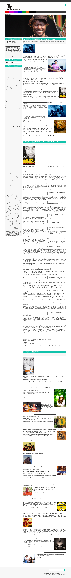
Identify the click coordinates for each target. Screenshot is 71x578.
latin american (17, 154)
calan (10, 94)
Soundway (48, 355)
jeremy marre (12, 142)
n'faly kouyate (12, 173)
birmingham (7, 86)
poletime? (7, 186)
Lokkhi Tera (7, 158)
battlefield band (8, 83)
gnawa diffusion (9, 127)
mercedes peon (8, 170)
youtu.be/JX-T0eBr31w (38, 81)
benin (16, 84)
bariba (14, 81)
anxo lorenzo (16, 74)
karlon (6, 150)
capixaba (20, 95)
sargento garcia (11, 201)
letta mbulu (14, 156)
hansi (8, 132)
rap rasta (18, 191)
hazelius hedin (11, 132)
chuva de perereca (17, 101)
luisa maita (16, 160)
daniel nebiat (10, 106)
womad (10, 228)
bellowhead (11, 84)
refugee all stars (16, 192)
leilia (18, 155)
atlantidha (9, 76)
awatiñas (12, 77)
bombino (17, 88)
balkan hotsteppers (9, 80)
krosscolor (9, 153)
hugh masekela (16, 136)
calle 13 (12, 94)
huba (13, 136)
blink (8, 87)
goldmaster (19, 127)
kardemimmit (12, 149)
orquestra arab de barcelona (13, 178)
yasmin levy (15, 232)
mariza (18, 166)
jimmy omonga (16, 142)
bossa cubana (16, 90)
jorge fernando (9, 145)
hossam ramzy (11, 135)
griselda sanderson (10, 129)
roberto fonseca (16, 195)
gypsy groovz (11, 130)
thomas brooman (12, 217)
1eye (6, 68)
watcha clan (7, 227)
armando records (17, 75)
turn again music (9, 222)
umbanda (17, 222)
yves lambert (15, 233)
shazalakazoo (18, 204)
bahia (18, 78)
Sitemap (53, 573)
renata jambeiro (8, 193)
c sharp (17, 93)
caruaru (12, 97)
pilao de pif (9, 185)
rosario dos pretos (11, 197)
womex (12, 228)
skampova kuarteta (10, 208)
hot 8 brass (15, 135)
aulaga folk (12, 76)
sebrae (6, 202)
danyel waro (13, 106)
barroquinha (11, 82)
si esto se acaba (12, 205)
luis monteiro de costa (11, 160)
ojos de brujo (9, 177)
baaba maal (7, 78)
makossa (11, 163)
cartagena (9, 97)
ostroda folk (7, 179)
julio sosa (15, 147)
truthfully (18, 221)
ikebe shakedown (15, 138)
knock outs (9, 152)
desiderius (7, 108)
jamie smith (17, 141)
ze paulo (9, 234)
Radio (34, 12)
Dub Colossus (27, 355)
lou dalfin (15, 159)
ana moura (11, 72)
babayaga (13, 78)
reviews (7, 194)
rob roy (13, 195)
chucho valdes (13, 101)
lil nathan (19, 156)
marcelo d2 (18, 164)
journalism (14, 145)
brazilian (17, 91)
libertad (16, 156)
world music (15, 228)
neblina (15, 174)
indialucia (8, 139)
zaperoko (7, 234)
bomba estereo (8, 88)
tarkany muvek (10, 216)
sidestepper (16, 205)
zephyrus (7, 235)
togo (6, 219)
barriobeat (8, 82)
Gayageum (31, 41)
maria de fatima (15, 165)
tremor (11, 221)
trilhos (13, 221)
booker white (18, 89)
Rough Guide (54, 355)
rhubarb (12, 194)
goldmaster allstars (8, 128)
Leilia (50, 355)
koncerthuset (17, 152)
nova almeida (17, 175)
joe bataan (19, 143)
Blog (27, 12)
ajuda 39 (11, 69)
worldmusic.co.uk (27, 42)
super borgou (18, 212)
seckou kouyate (13, 202)
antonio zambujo (18, 73)
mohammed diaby (8, 171)
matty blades (18, 167)
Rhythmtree (18, 194)
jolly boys (17, 144)
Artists (7, 12)
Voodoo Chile (35, 41)
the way (9, 217)
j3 (16, 140)
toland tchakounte (9, 219)
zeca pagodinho (13, 234)
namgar (13, 174)
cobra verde (12, 102)
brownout (18, 92)
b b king (19, 77)
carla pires (7, 96)
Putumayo (32, 355)
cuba (7, 105)
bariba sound (17, 81)
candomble (7, 95)
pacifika (16, 180)
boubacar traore (8, 91)
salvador (12, 199)
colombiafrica (19, 102)
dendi (14, 107)
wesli (14, 227)
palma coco (7, 181)
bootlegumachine (8, 90)
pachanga (9, 180)
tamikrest (8, 215)
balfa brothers (15, 79)
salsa (10, 199)
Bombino (35, 355)
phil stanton (18, 184)
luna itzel (7, 161)
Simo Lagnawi (14, 206)
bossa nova (19, 90)
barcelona (11, 81)
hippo (17, 133)
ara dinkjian (7, 75)
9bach (10, 68)
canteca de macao (16, 95)
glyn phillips (16, 126)
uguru (15, 222)
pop (6, 187)
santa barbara (19, 200)
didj (11, 109)
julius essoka (19, 147)
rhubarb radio (15, 194)
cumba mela (12, 105)
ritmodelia (9, 195)
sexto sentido (11, 204)
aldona (11, 70)
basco (18, 82)
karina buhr (15, 149)
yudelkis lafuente (11, 233)
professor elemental (10, 188)
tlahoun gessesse (19, 218)
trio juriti (15, 221)
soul (7, 211)
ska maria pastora (17, 207)
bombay (11, 88)
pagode (18, 180)
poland (20, 185)
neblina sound (18, 174)
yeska (18, 232)
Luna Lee (28, 41)
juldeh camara (12, 147)
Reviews (20, 12)
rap (16, 191)
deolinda (19, 107)
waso (20, 226)
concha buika (13, 103)
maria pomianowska (11, 166)
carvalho (16, 97)
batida (19, 82)
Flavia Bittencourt (44, 355)
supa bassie (15, 212)
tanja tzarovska (14, 215)
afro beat (19, 68)
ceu (14, 98)
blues (16, 87)
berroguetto (18, 84)
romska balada (16, 196)
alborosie (9, 70)
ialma (10, 137)
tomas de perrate (17, 219)
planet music (15, 185)
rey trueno (9, 194)
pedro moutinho (9, 183)
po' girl (18, 185)
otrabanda (17, 179)
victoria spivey (16, 224)
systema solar (15, 214)
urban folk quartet (13, 223)
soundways (16, 211)
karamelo (17, 148)
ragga (10, 190)
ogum (6, 177)
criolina (17, 104)
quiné (19, 188)
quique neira (7, 189)
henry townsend (10, 133)
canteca (13, 95)
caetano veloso (8, 94)
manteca (7, 164)
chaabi (16, 98)
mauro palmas (8, 168)
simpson (17, 206)
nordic (14, 175)
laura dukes (9, 155)
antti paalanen (7, 74)
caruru (14, 97)
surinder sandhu (16, 213)
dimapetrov (13, 109)
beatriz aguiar (18, 83)
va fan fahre (18, 223)
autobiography (8, 77)
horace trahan (7, 135)
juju (6, 147)
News (24, 12)
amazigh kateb (17, 71)
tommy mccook (14, 220)
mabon (16, 161)
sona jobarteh (9, 210)
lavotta (12, 155)
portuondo (13, 187)
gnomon (16, 127)
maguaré (12, 162)
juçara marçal (18, 145)
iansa (14, 137)
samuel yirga (15, 200)
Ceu (52, 355)
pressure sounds (17, 187)
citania (10, 102)
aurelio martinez (16, 76)
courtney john (14, 104)
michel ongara (15, 170)
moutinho (11, 172)
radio (19, 189)
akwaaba (15, 69)
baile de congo (11, 79)
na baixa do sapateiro (17, 173)
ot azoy (15, 179)
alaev (17, 69)
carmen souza (14, 96)
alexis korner (18, 70)
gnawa (6, 127)
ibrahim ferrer (17, 137)
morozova (7, 172)
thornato (16, 217)
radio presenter (8, 190)
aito (9, 69)
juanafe (17, 146)
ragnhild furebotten (17, 190)
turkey (6, 222)
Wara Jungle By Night (9, 226)
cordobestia (10, 104)
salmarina (8, 199)
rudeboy (7, 198)
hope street (18, 134)
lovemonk (18, 159)
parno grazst (17, 182)
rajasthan (7, 191)
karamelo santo (8, 149)
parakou (7, 182)
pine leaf (12, 185)
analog (18, 72)
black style (10, 86)
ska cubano (13, 207)
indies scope (11, 139)
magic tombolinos (8, 162)
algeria (7, 71)
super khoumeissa (11, 213)
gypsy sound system (16, 130)
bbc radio (15, 83)
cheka (10, 100)
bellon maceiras (8, 84)
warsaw (13, 226)
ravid (8, 192)
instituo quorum (19, 139)
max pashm (11, 168)
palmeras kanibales (11, 181)
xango (18, 231)
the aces (7, 217)
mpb (14, 172)
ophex (6, 178)
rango (15, 191)
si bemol (9, 205)
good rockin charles (16, 128)
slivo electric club (8, 209)
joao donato (13, 143)
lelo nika (7, 156)
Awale (10, 77)
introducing (7, 140)
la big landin (16, 153)
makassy (9, 163)
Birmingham (52, 41)
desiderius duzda (10, 108)
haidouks (10, 131)
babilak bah (16, 78)
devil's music (15, 108)
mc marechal (15, 168)
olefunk (12, 177)
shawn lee (14, 204)
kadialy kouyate (14, 148)
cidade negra (7, 102)
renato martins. (16, 193)
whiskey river (17, 227)
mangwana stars (17, 163)
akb (13, 69)
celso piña (12, 98)
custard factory (19, 105)
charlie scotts (17, 99)
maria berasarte (11, 165)
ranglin (13, 191)
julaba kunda (8, 147)
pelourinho (18, 183)
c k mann (14, 93)
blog (10, 87)
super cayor (7, 213)
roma (10, 196)
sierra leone (19, 205)
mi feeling (11, 170)
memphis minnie (12, 169)
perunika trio (7, 184)
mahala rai (17, 162)
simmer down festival (9, 206)
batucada (11, 83)
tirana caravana (14, 218)
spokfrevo (7, 212)
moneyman (12, 171)
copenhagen (7, 104)
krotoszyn (12, 153)
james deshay (11, 141)
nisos (8, 175)
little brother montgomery (17, 157)
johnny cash (14, 144)
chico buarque (15, 100)
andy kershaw (9, 73)
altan (11, 71)
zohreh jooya (15, 235)
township (17, 220)
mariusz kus (15, 166)
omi (19, 177)
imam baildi (19, 138)
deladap (9, 107)
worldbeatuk (13, 230)
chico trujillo (18, 100)
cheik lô (8, 100)
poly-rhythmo (16, 186)
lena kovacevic (10, 156)
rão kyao (10, 189)
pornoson (8, 187)
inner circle (15, 139)
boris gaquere (12, 90)
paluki (15, 181)
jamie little (14, 141)
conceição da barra (8, 103)
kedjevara (7, 151)
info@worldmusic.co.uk (52, 574)
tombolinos (10, 220)
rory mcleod (7, 197)
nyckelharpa (11, 176)
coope (19, 103)
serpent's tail (18, 203)
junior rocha (10, 148)
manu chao (9, 164)
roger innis (8, 196)
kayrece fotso (18, 150)
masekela (14, 167)
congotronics (16, 103)
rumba (9, 198)
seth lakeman (7, 204)
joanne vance (9, 143)
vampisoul (11, 224)
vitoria (13, 225)
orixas (8, 178)
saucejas (14, 201)
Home (10, 14)
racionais (17, 189)
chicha (12, 100)
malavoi (14, 163)
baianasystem (7, 79)
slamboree (19, 208)
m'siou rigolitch (13, 161)
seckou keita (9, 202)
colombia (15, 102)
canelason (10, 95)
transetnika (8, 221)
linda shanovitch (8, 157)
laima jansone (9, 154)
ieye (12, 138)
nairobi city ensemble (9, 174)
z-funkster (18, 233)
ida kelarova (9, 138)
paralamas (9, 182)
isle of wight (10, 140)
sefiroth (16, 202)
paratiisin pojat (13, 182)
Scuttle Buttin (39, 41)
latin (14, 154)
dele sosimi (11, 107)
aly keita (13, 71)
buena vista (7, 93)
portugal (10, 187)
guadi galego (19, 129)
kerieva (10, 151)
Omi (59, 355)
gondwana (12, 128)
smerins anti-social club (13, 209)
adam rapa (16, 68)
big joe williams (10, 85)
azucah (17, 77)
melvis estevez (8, 169)
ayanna (15, 77)
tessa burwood (19, 216)
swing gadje (11, 214)
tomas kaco (7, 220)
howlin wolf (10, 136)
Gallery (15, 12)
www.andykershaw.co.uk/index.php (29, 349)
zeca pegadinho (17, 234)
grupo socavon (15, 129)
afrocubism (7, 69)
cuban (9, 105)
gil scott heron (10, 126)
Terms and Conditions (58, 573)
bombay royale (14, 88)
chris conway (9, 101)
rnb (11, 195)
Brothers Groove (45, 41)
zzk (19, 235)
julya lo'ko (7, 148)
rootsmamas (19, 196)
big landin (14, 85)
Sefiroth (58, 355)
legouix (16, 155)
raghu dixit (13, 190)
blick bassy (13, 86)
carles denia (10, 96)
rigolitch (7, 195)
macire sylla (19, 161)
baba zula (10, 78)
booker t (15, 89)
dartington (16, 106)
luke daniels (19, 160)
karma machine (9, 150)
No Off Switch (60, 41)
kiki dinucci (13, 151)
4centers (8, 68)
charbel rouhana (8, 99)
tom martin (13, 219)
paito (20, 180)
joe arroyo (16, 143)
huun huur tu (7, 137)
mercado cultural (16, 169)
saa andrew (15, 198)
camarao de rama (16, 94)
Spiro (30, 355)
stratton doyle (10, 212)
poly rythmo (12, 186)
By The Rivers (11, 93)
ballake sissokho (14, 80)
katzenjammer (14, 150)
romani (12, 196)
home (8, 134)
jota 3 (12, 145)
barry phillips (15, 82)
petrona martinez (11, 184)
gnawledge (13, 127)
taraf (16, 215)
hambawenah (15, 131)
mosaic (9, 172)
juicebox (19, 146)
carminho (7, 97)
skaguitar (7, 208)
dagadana (7, 106)
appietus (19, 74)
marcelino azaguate (14, 164)
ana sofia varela (15, 72)
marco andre (7, 165)
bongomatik (7, 89)
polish (9, 186)
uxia (16, 223)
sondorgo (12, 210)
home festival (11, 134)
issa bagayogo (14, 140)
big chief (7, 85)
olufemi (17, 177)
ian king (12, 137)
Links (31, 12)
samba (9, 200)
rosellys (15, 197)
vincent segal (10, 225)
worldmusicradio (14, 231)
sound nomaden (10, 211)
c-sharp (19, 93)
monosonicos (16, 171)
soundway (13, 211)
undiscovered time (8, 223)
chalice (18, 98)
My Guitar (48, 41)
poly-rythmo (19, 186)
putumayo (17, 188)
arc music (10, 75)
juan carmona (7, 146)
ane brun (12, 73)
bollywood (18, 87)
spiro (19, 211)
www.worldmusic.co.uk (27, 167)
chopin (7, 101)
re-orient (10, 192)
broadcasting (10, 92)
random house (10, 191)
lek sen (20, 155)
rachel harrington (14, 189)
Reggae (20, 192)
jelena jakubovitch (8, 142)
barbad (9, 81)
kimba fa (7, 152)
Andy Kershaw (56, 41)
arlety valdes (13, 75)
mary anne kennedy (10, 167)
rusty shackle (11, 198)
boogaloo (12, 89)
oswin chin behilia (11, 179)
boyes (11, 91)
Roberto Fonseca (39, 355)
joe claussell (7, 144)
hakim (13, 131)
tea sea (13, 216)
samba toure (11, 200)
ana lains (8, 72)
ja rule (18, 140)
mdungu (18, 168)
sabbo (18, 198)
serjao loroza (15, 203)
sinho (9, 207)
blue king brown (13, 87)
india (6, 139)
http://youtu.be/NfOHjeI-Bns (38, 73)
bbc (13, 83)
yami (8, 232)
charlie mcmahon (12, 99)
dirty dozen (16, 109)
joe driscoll (10, 144)
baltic (17, 80)
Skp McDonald (15, 208)
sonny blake (17, 210)
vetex (13, 224)
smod (18, 209)
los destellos (9, 159)
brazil (15, 91)
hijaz (13, 133)
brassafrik (13, 91)
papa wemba (17, 181)
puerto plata (14, 188)
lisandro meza (12, 157)
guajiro (7, 130)
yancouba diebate (11, 232)
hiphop (15, 133)
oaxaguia (14, 176)
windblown (7, 228)
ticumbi (8, 218)
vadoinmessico (8, 224)
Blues (42, 41)
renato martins (12, 193)
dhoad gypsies (19, 108)
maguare (14, 162)
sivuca (11, 207)
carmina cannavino (18, 96)
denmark (16, 107)
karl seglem (18, 149)
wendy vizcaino (11, 227)
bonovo (10, 89)
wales (19, 225)
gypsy (8, 130)
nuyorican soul (8, 176)
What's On (11, 12)
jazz (19, 141)
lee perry (14, 155)
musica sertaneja (17, 172)
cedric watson (9, 98)
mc (13, 168)
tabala (6, 215)
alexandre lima (14, 70)
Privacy (64, 573)
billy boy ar (17, 85)
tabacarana (18, 214)
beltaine (14, 84)
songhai (15, 210)
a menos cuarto (13, 68)
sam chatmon (16, 199)
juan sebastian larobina (12, 146)
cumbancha (15, 105)
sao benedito (7, 201)
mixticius (18, 170)
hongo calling (15, 134)
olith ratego (14, 177)
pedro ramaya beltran (14, 183)
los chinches (17, 158)
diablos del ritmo (8, 109)
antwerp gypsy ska (12, 74)
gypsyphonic (7, 131)
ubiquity (13, 222)
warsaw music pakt (16, 226)
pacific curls (13, 180)
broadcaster (7, 92)
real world (12, 192)
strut (13, 212)
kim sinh (20, 151)
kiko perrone (17, 151)
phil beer (15, 184)
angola (15, 73)
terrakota (15, 216)
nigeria (7, 175)
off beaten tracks (18, 176)
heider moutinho (15, 132)
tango (11, 215)
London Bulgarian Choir (12, 158)
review (19, 193)
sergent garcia (11, 203)
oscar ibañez (18, 178)
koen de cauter (13, 152)
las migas (12, 154)
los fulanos (12, 159)
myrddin (8, 173)
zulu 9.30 (18, 235)
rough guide (18, 197)
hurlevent (19, 136)
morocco (19, 171)
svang (8, 214)
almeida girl (9, 71)
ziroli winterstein (10, 235)
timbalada (10, 218)
